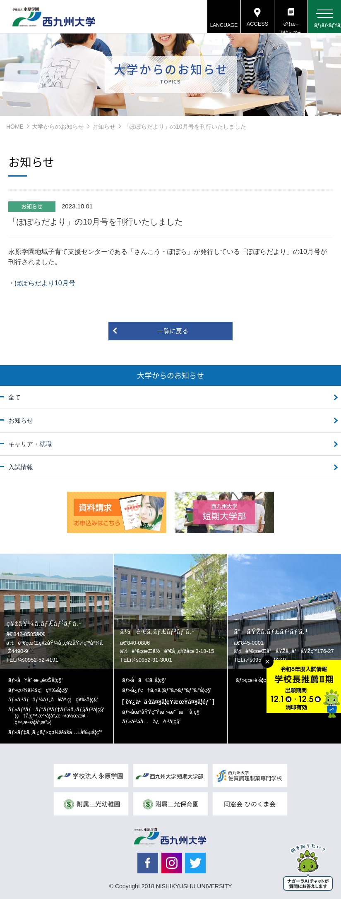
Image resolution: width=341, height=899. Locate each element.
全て (14, 397)
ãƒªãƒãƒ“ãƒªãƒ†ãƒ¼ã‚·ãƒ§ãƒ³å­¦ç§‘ (59, 715)
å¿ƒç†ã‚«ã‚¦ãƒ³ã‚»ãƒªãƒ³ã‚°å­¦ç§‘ (171, 690)
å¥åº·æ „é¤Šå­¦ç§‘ (40, 680)
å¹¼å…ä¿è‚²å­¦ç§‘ (155, 721)
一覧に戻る (172, 330)
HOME (15, 126)
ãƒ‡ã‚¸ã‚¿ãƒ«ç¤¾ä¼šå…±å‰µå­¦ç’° (59, 732)
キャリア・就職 (30, 443)
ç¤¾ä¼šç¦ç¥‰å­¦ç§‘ (42, 690)
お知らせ (103, 126)
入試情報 (20, 467)
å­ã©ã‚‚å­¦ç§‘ (148, 680)
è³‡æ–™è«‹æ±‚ (291, 27)
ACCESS (257, 25)
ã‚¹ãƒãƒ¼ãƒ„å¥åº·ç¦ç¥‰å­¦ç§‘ (57, 699)
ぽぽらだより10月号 (45, 283)
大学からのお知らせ (58, 126)
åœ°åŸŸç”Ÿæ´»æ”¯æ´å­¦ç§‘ (166, 712)
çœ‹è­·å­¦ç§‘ (257, 680)
